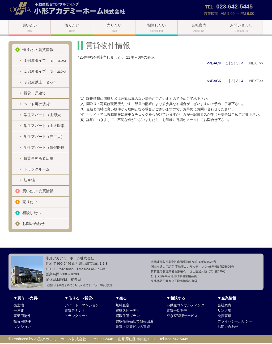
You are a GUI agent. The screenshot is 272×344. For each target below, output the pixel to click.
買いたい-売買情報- (38, 191)
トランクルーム (37, 169)
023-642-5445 (234, 6)
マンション (22, 327)
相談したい (156, 27)
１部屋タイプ (45, 60)
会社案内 (199, 27)
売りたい (114, 27)
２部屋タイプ (45, 71)
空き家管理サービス (182, 316)
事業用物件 (22, 316)
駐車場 (29, 180)
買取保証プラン (128, 316)
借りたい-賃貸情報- (38, 49)
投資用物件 (22, 321)
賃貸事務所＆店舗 (38, 158)
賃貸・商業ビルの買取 (133, 327)
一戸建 (19, 310)
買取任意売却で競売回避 (135, 321)
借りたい (72, 27)
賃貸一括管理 (177, 310)
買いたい (29, 27)
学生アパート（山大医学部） (44, 127)
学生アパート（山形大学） (42, 116)
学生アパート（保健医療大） (44, 149)
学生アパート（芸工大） (44, 136)
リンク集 (224, 310)
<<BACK (214, 63)
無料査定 (122, 305)
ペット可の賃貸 (37, 104)
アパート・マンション (82, 305)
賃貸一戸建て (35, 93)
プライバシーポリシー (235, 321)
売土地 (19, 305)
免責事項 (224, 316)
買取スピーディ (128, 310)
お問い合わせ (241, 27)
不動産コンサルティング (186, 305)
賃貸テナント (75, 310)
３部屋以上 (40, 82)
